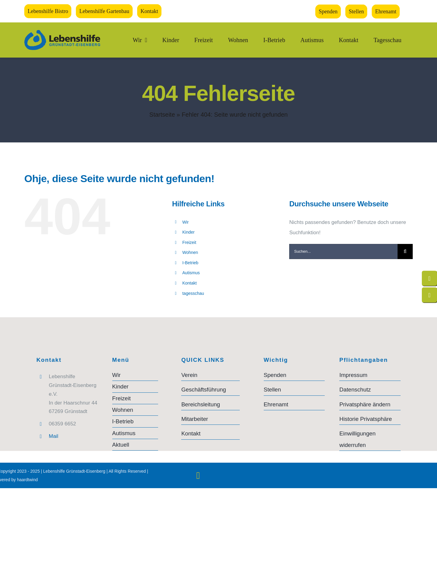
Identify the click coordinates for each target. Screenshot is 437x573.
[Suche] (405, 251)
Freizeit (189, 242)
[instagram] (198, 475)
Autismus (191, 272)
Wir (185, 222)
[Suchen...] (343, 251)
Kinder (188, 232)
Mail (53, 436)
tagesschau (193, 293)
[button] (370, 404)
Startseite (162, 114)
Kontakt (189, 283)
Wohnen (190, 252)
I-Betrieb (190, 262)
